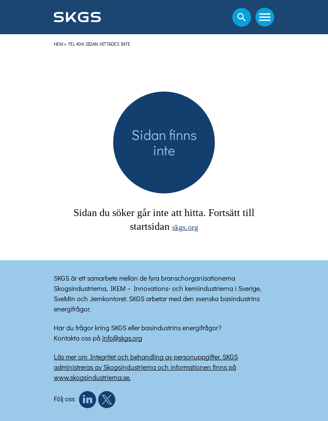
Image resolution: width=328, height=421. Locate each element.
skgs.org (185, 227)
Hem (58, 44)
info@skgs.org (122, 337)
